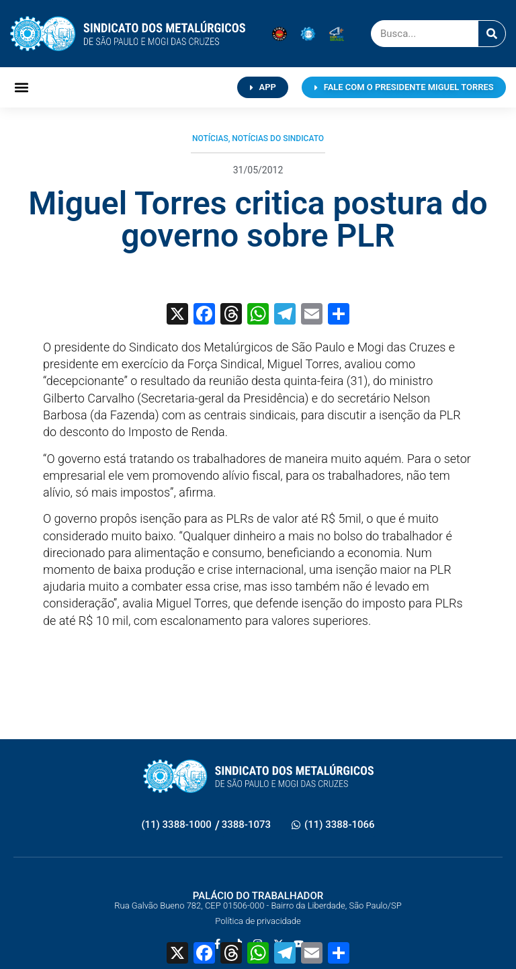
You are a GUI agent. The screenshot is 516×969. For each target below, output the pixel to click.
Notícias (210, 138)
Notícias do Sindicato (278, 138)
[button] (21, 88)
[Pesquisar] (491, 33)
